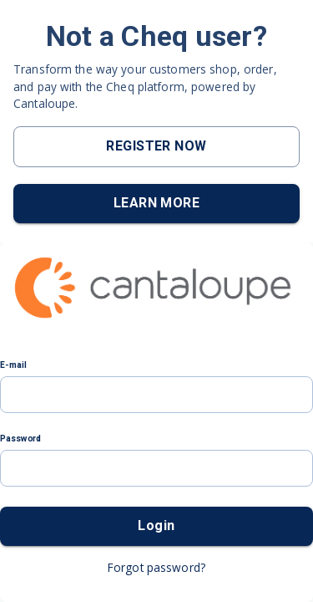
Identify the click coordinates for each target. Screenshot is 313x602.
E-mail (13, 364)
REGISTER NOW (156, 146)
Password (21, 438)
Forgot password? (156, 567)
